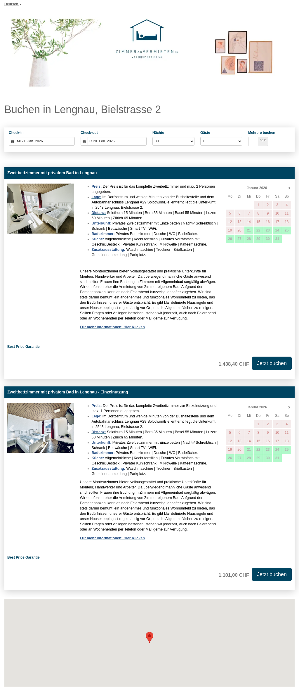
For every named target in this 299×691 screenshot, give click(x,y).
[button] (12, 209)
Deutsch (13, 4)
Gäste (205, 133)
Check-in (16, 133)
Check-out (89, 133)
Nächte (158, 133)
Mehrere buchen (261, 133)
